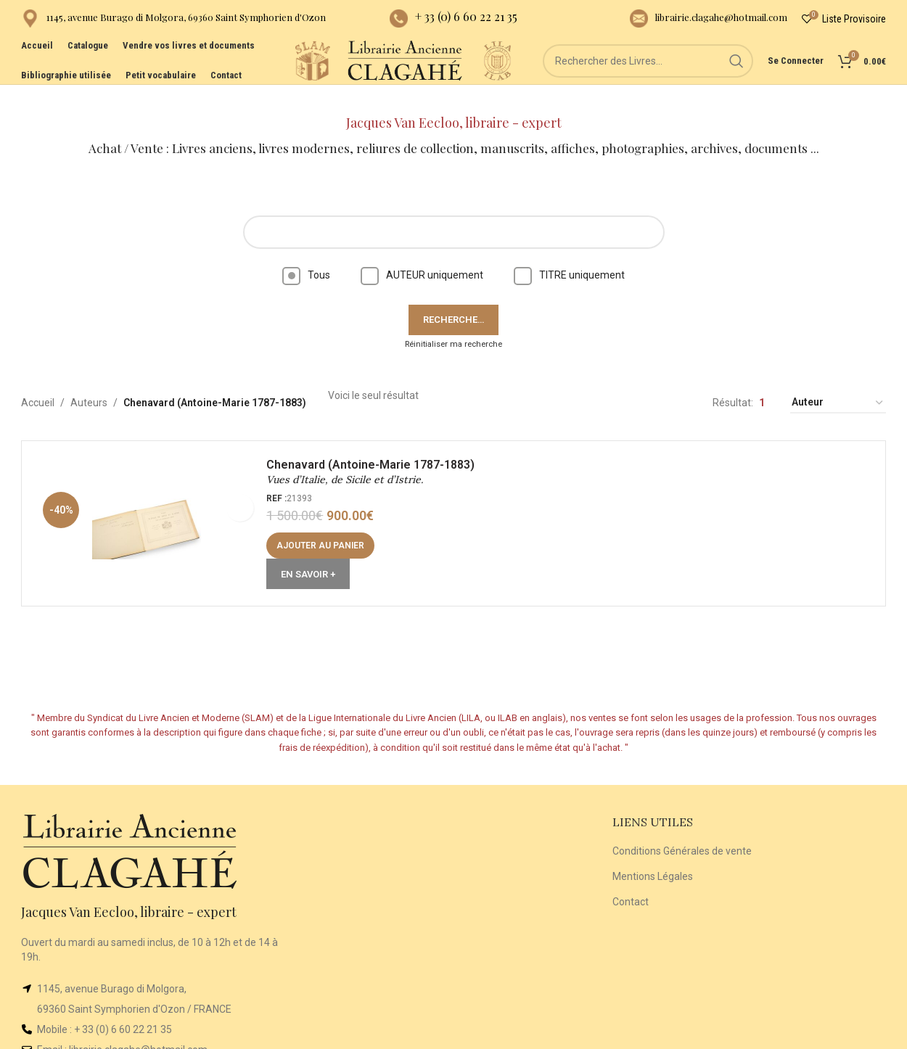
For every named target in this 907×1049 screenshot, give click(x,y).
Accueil (37, 381)
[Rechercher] (648, 79)
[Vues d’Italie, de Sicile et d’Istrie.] (152, 506)
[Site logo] (249, 79)
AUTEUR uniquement (422, 252)
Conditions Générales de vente (682, 829)
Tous (306, 252)
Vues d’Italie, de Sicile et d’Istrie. (350, 463)
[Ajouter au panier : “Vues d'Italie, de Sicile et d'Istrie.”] (326, 529)
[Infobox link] (173, 22)
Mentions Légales (652, 854)
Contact (630, 879)
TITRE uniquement (569, 252)
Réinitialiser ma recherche (453, 321)
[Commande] (838, 381)
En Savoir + (314, 557)
